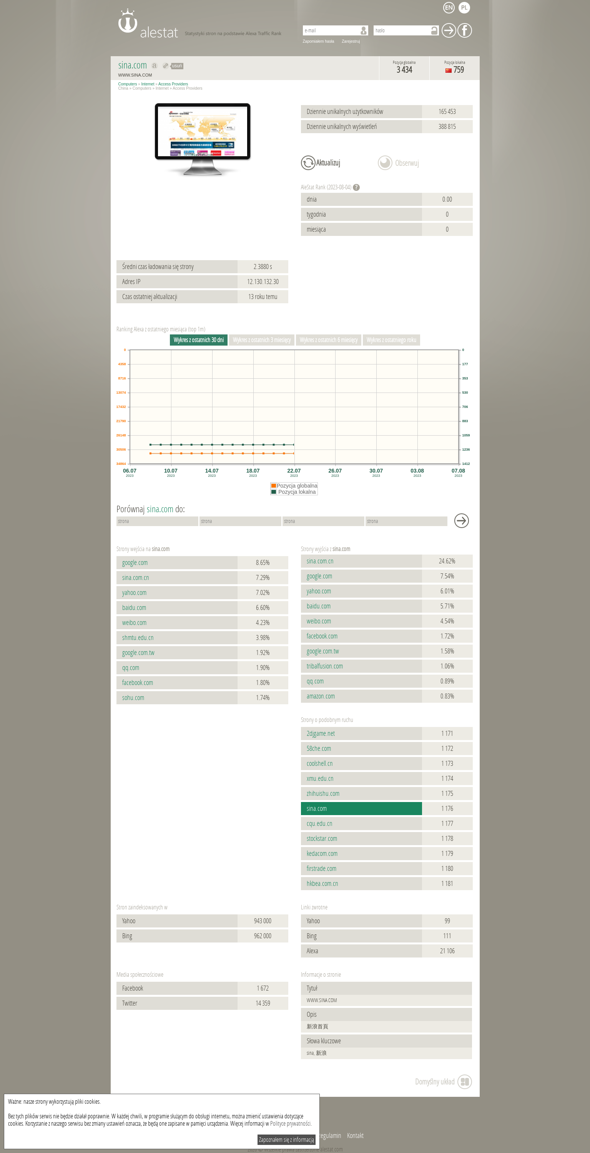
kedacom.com (322, 853)
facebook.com (137, 682)
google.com (135, 562)
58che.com (319, 748)
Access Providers (173, 84)
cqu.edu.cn (319, 823)
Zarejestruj (351, 41)
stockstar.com (322, 838)
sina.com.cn (135, 577)
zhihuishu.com (323, 793)
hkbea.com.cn (322, 883)
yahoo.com (134, 592)
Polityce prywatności (290, 1123)
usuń (177, 66)
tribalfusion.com (325, 666)
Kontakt (355, 1135)
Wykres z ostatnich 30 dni (199, 340)
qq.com (130, 667)
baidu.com (134, 607)
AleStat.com (203, 23)
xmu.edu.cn (320, 778)
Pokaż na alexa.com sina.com (154, 65)
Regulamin (329, 1135)
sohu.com (133, 697)
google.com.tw (138, 652)
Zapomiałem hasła (318, 41)
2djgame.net (321, 733)
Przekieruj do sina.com (166, 65)
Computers (127, 84)
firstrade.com (321, 868)
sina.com (317, 808)
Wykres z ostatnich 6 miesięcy (328, 340)
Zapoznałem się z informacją (286, 1139)
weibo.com (134, 622)
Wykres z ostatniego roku (391, 340)
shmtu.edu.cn (138, 637)
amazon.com (321, 696)
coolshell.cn (320, 763)
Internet (148, 84)
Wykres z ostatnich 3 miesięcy (262, 340)
